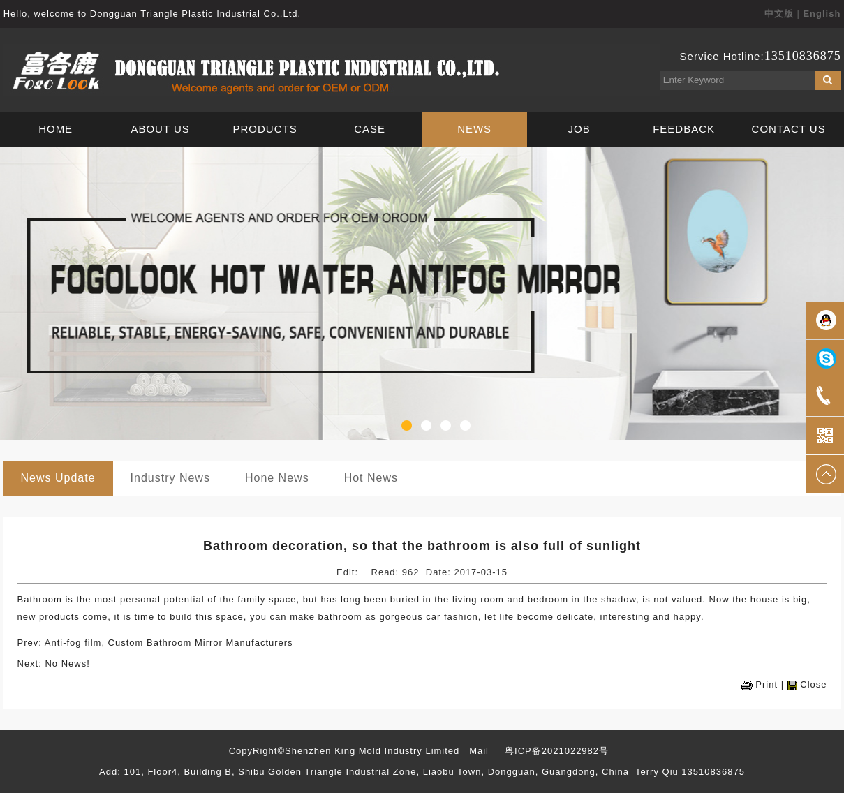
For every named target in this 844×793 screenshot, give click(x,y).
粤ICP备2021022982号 (557, 751)
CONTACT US (789, 129)
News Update (58, 478)
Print (766, 684)
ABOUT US (160, 129)
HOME (55, 129)
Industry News (170, 478)
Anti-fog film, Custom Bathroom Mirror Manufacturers (169, 642)
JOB (579, 129)
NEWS (474, 129)
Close (813, 684)
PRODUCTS (265, 129)
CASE (369, 129)
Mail (479, 751)
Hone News (277, 478)
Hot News (371, 478)
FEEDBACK (684, 129)
